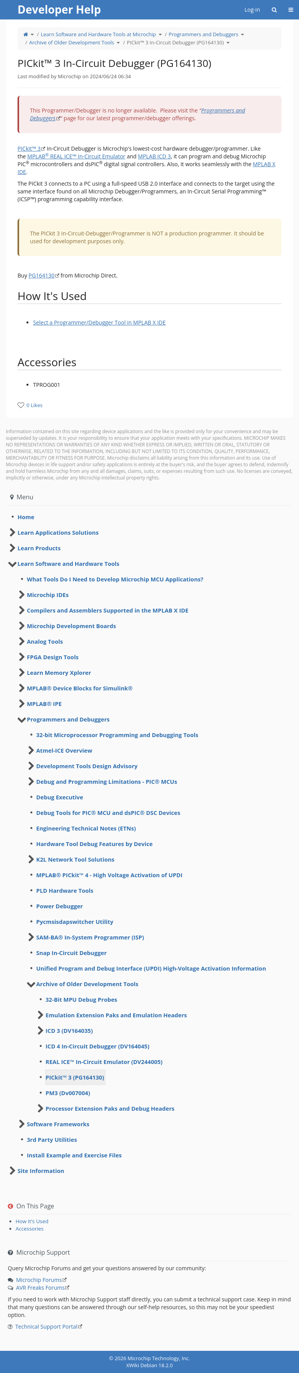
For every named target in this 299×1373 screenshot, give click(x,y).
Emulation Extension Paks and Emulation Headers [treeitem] (116, 1015)
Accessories (30, 1228)
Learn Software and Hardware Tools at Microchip (98, 34)
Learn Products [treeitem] (39, 548)
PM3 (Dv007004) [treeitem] (68, 1093)
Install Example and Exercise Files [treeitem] (74, 1155)
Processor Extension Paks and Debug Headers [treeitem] (110, 1108)
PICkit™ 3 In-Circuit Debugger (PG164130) (175, 42)
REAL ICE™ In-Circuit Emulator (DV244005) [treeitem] (104, 1062)
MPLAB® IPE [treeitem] (44, 704)
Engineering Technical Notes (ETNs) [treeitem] (86, 828)
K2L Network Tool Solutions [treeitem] (75, 859)
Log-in (252, 9)
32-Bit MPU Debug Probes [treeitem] (81, 999)
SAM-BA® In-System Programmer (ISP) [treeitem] (90, 937)
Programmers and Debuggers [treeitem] (68, 719)
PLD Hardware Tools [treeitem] (64, 890)
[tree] (149, 517)
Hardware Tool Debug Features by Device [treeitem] (94, 844)
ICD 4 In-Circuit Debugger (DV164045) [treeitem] (98, 1046)
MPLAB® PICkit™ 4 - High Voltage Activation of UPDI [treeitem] (109, 875)
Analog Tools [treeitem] (45, 641)
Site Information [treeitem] (41, 1171)
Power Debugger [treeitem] (59, 906)
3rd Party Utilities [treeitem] (52, 1139)
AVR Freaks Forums (40, 1287)
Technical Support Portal (46, 1326)
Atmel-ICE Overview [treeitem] (64, 750)
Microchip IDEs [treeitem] (48, 595)
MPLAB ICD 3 (154, 156)
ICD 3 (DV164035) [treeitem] (69, 1030)
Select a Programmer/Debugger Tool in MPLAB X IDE (99, 322)
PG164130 (41, 275)
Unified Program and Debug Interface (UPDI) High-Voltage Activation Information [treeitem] (151, 968)
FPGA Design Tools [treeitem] (53, 657)
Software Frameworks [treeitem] (58, 1124)
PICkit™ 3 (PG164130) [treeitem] (75, 1077)
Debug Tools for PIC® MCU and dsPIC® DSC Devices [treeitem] (108, 812)
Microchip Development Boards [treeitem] (71, 626)
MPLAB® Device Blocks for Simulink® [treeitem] (80, 688)
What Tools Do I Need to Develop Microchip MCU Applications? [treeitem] (115, 579)
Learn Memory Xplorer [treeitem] (59, 672)
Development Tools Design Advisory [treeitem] (86, 766)
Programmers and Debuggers (203, 34)
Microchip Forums (39, 1279)
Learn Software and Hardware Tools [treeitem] (69, 563)
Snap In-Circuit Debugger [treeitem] (71, 953)
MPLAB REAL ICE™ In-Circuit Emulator (76, 156)
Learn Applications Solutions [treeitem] (58, 532)
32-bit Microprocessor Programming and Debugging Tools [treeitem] (117, 735)
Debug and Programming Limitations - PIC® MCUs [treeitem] (106, 781)
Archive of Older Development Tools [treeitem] (87, 984)
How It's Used (32, 1221)
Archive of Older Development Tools (71, 42)
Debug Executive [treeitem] (59, 797)
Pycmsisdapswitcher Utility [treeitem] (74, 921)
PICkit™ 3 (29, 148)
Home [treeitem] (26, 517)
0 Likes (34, 405)
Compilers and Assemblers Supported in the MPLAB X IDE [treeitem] (107, 610)
